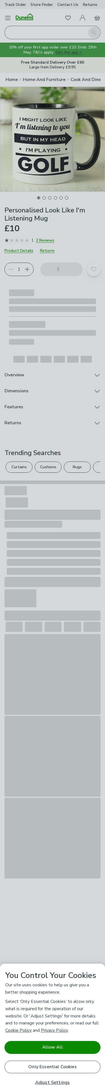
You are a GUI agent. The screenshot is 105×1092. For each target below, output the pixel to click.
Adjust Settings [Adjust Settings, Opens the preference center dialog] (52, 1082)
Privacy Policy (54, 1030)
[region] (52, 1028)
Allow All (52, 1047)
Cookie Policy (18, 1030)
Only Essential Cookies (52, 1067)
